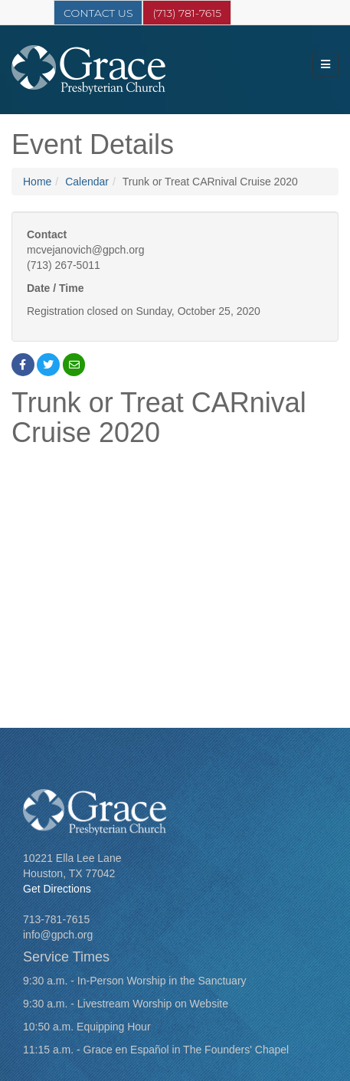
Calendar (87, 181)
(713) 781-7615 (186, 13)
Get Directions (57, 889)
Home (37, 181)
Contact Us (98, 13)
